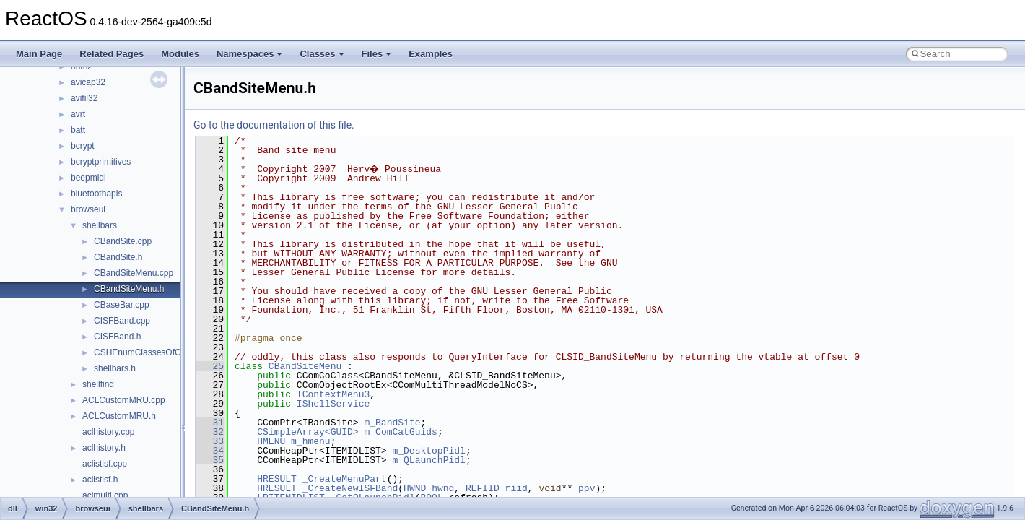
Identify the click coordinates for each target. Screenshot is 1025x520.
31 (210, 422)
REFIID (483, 488)
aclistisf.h (100, 479)
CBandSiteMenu (305, 366)
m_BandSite (392, 422)
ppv (586, 488)
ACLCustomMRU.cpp (123, 400)
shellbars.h (115, 368)
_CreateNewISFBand (350, 488)
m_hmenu (311, 441)
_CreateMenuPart (344, 478)
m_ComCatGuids (400, 431)
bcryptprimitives (101, 162)
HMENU (271, 441)
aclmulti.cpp (105, 495)
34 (210, 450)
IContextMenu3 (333, 394)
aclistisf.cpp (104, 464)
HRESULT (277, 478)
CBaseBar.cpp (121, 305)
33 (210, 441)
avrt (78, 114)
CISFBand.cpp (122, 321)
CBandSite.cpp (123, 241)
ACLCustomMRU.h (119, 416)
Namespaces (250, 53)
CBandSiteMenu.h (129, 289)
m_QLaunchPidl (428, 460)
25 (210, 366)
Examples (431, 53)
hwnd (443, 488)
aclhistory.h (104, 448)
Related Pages (111, 53)
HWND (415, 488)
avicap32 (88, 82)
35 (210, 460)
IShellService (333, 403)
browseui (88, 209)
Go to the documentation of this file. (273, 125)
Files (377, 53)
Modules (180, 53)
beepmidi (88, 178)
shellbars (99, 225)
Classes (322, 53)
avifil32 (84, 98)
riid (516, 488)
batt (78, 130)
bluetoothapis (96, 193)
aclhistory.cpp (108, 432)
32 (210, 431)
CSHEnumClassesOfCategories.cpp (163, 352)
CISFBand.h (117, 337)
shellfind (98, 384)
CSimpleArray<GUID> (307, 431)
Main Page (39, 53)
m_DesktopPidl (428, 450)
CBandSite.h (118, 257)
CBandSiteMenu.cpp (133, 273)
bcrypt (83, 146)
